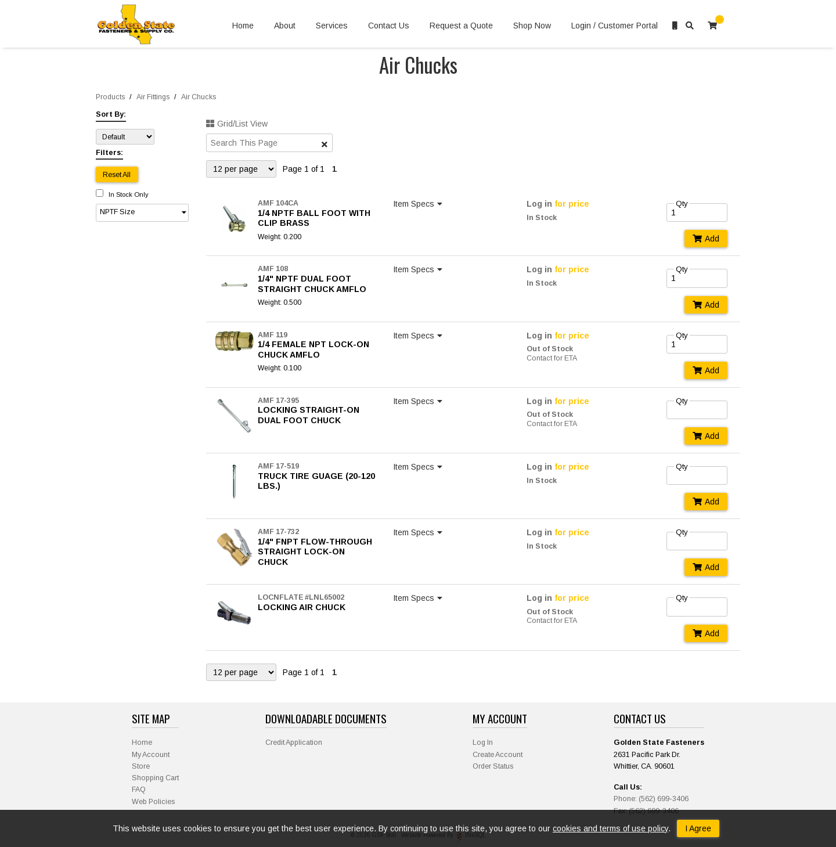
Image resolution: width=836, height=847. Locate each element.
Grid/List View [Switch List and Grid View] (237, 123)
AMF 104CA (278, 203)
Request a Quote (461, 25)
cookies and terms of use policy (610, 828)
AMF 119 (272, 335)
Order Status (493, 766)
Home (243, 25)
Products (110, 97)
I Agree (698, 828)
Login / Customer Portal (614, 25)
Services (332, 25)
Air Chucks (198, 97)
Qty (682, 203)
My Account (151, 755)
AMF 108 (273, 269)
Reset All (117, 175)
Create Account (497, 755)
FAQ (139, 789)
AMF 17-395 (278, 401)
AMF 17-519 (278, 466)
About (285, 25)
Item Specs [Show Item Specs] (419, 203)
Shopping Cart (155, 778)
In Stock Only (122, 194)
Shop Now (532, 25)
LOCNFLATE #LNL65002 (301, 597)
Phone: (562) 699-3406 (651, 799)
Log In (483, 742)
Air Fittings (153, 97)
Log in (539, 203)
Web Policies (153, 802)
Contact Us (388, 25)
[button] (142, 213)
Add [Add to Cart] (706, 238)
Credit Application (293, 742)
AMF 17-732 (278, 532)
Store (141, 766)
